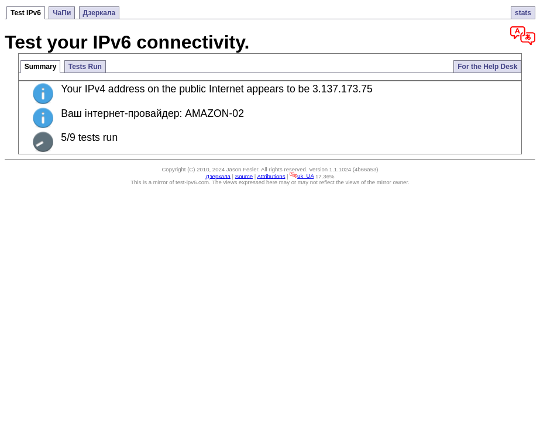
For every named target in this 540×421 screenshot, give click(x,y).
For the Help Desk (487, 67)
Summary (41, 67)
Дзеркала (99, 13)
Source (244, 175)
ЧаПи (62, 13)
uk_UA (302, 175)
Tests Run (85, 67)
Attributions (271, 175)
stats (523, 13)
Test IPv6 (26, 13)
